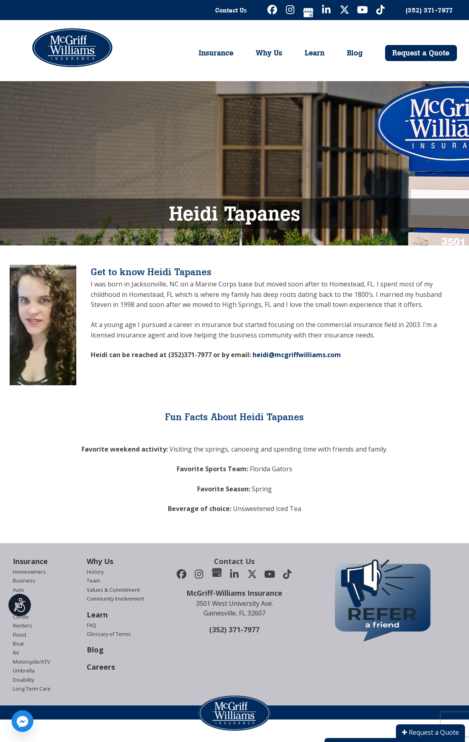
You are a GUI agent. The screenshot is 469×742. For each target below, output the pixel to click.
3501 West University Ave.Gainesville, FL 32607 (234, 608)
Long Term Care (32, 688)
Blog (355, 52)
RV (16, 652)
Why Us (269, 52)
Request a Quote (420, 52)
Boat (18, 643)
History (95, 571)
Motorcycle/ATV (31, 661)
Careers (101, 667)
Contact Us (231, 10)
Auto (18, 589)
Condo (21, 616)
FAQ (91, 625)
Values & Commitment (113, 589)
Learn (314, 52)
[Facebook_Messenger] (22, 721)
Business (24, 580)
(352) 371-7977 (234, 629)
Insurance (216, 52)
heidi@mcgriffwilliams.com (297, 354)
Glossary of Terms (109, 634)
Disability (23, 679)
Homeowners (29, 571)
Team (93, 580)
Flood (19, 634)
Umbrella (24, 670)
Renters (22, 625)
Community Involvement (115, 598)
